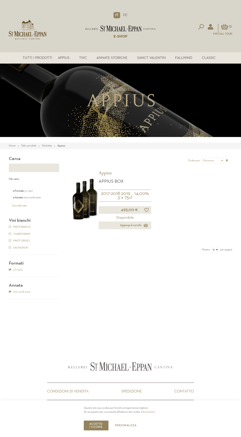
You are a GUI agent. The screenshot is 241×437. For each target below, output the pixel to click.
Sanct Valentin (151, 58)
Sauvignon (18, 247)
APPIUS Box (111, 181)
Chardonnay (20, 234)
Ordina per (194, 160)
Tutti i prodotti (37, 58)
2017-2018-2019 (115, 193)
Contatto (184, 391)
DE (125, 15)
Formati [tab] (16, 263)
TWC (83, 58)
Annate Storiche (111, 58)
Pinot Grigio (19, 240)
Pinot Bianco (20, 227)
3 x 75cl (124, 197)
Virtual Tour (222, 33)
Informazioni (148, 412)
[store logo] (120, 28)
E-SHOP (120, 36)
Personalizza (126, 425)
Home (12, 145)
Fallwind (183, 58)
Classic (209, 58)
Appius (63, 58)
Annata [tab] (16, 285)
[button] (117, 15)
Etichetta (47, 145)
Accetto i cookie (96, 425)
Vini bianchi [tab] (20, 220)
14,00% (141, 193)
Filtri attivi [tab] (14, 179)
